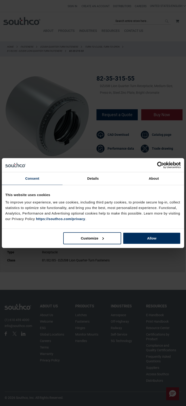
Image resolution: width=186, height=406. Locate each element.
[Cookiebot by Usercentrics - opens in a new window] (160, 165)
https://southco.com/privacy (60, 219)
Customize (92, 238)
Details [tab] (93, 178)
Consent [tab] (32, 178)
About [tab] (154, 178)
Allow (151, 238)
